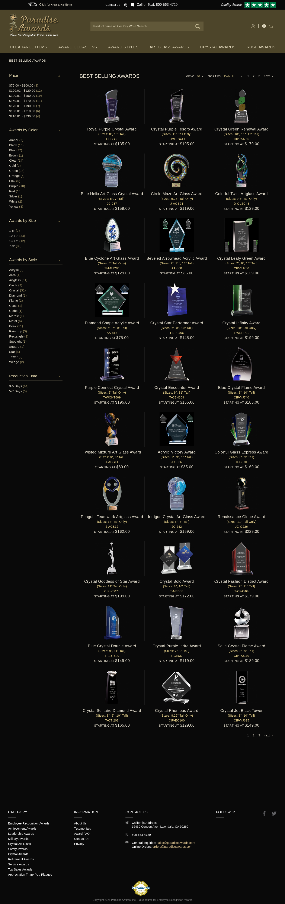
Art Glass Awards (169, 47)
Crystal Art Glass (19, 844)
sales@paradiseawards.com (176, 843)
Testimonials (82, 828)
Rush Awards (261, 47)
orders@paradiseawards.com (172, 846)
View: (190, 76)
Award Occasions (77, 47)
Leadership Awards (21, 833)
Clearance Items (28, 47)
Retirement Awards (21, 859)
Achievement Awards (22, 828)
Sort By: (215, 76)
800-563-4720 (141, 834)
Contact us (113, 4)
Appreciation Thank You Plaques (30, 874)
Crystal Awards (218, 47)
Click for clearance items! (56, 4)
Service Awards (18, 864)
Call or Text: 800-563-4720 (157, 4)
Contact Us (81, 838)
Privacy (79, 844)
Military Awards (18, 838)
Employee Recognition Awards (28, 823)
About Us (80, 823)
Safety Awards (18, 849)
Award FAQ (82, 833)
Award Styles (123, 47)
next (268, 76)
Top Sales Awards (20, 869)
